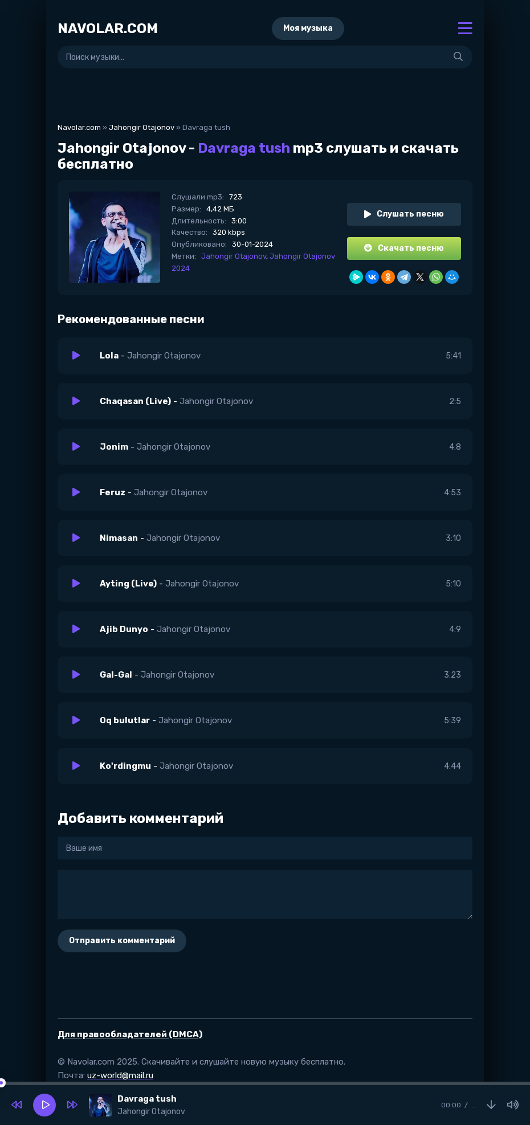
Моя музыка (308, 28)
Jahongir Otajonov (141, 127)
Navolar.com (79, 127)
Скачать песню (404, 248)
